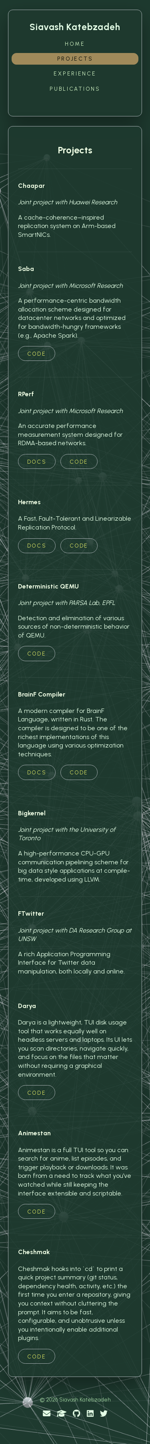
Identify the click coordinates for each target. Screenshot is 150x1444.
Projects (75, 58)
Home (75, 44)
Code (36, 353)
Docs (36, 461)
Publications (75, 89)
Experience (75, 73)
